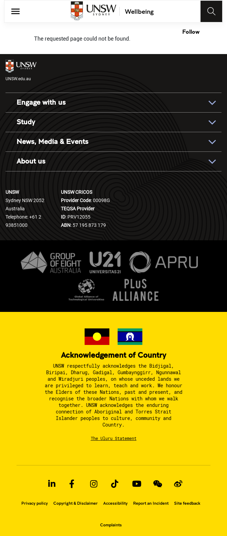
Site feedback (187, 503)
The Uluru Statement (114, 438)
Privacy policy (34, 503)
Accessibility (115, 503)
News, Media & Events (52, 142)
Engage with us (41, 102)
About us (31, 161)
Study (26, 122)
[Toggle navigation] (212, 11)
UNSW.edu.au (21, 70)
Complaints (111, 525)
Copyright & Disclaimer (75, 503)
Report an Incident (151, 503)
